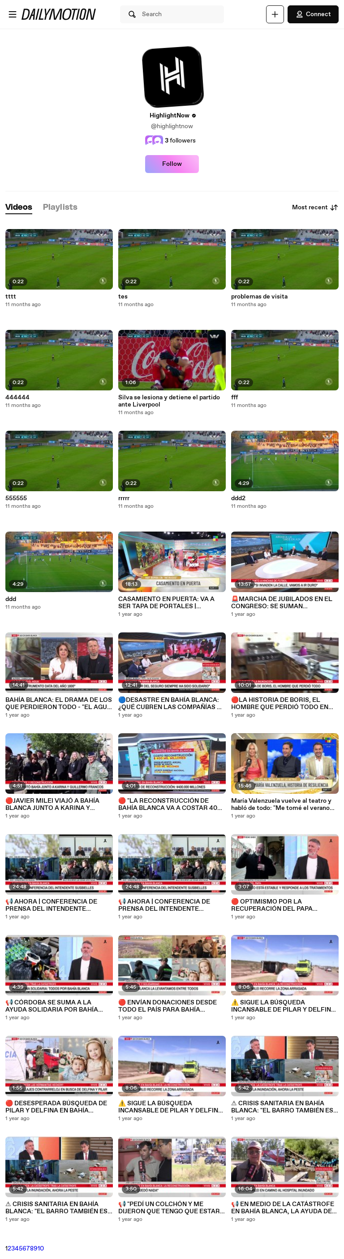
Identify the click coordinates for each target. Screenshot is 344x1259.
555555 (16, 498)
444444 (17, 397)
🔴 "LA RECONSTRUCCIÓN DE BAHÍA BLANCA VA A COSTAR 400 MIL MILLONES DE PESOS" (169, 804)
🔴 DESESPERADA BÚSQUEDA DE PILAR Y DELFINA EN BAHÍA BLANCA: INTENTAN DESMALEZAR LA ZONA (58, 1107)
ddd (10, 599)
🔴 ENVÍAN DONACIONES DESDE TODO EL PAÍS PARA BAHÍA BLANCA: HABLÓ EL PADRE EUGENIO (167, 1006)
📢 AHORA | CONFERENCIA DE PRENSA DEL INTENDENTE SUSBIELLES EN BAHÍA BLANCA (53, 905)
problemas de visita (259, 296)
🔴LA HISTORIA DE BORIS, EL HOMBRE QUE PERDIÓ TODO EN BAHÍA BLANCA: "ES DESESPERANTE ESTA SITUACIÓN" (284, 704)
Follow (172, 164)
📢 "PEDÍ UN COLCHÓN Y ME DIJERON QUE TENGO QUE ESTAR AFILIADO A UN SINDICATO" (169, 1208)
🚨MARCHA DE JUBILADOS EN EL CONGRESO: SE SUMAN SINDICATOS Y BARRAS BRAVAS (281, 603)
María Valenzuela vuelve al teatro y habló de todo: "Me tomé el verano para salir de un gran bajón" (281, 804)
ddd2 (238, 498)
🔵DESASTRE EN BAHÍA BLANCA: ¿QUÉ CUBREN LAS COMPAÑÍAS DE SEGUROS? (171, 704)
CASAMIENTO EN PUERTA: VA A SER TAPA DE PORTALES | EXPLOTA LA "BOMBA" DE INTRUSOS (166, 603)
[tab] (18, 207)
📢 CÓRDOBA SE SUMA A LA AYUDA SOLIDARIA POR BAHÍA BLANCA (51, 1006)
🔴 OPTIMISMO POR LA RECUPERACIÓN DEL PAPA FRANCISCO (272, 905)
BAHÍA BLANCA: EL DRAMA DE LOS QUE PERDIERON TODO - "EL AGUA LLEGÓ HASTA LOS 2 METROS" (58, 704)
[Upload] (275, 14)
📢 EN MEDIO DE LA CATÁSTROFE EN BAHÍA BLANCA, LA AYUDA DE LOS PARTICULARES (282, 1208)
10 (41, 1249)
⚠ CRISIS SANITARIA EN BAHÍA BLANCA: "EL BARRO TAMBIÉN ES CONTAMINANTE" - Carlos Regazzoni (56, 1208)
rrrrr (123, 498)
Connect (313, 14)
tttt (10, 296)
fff (234, 397)
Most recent (315, 207)
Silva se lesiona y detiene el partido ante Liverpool (169, 401)
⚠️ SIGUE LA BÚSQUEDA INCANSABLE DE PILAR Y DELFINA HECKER (170, 1107)
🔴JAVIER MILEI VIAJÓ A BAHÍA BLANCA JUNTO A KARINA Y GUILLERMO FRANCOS (52, 804)
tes (123, 296)
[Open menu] (12, 14)
